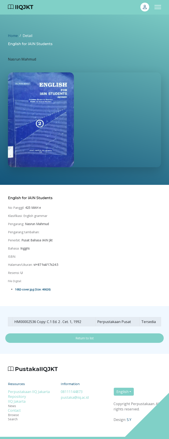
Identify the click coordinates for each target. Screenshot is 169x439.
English (122, 391)
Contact (14, 410)
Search (13, 419)
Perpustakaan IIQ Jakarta (29, 391)
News (12, 406)
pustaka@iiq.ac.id (75, 397)
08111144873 (72, 391)
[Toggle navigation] (157, 7)
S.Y (129, 419)
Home (13, 35)
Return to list (84, 338)
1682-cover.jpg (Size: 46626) (32, 289)
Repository (17, 396)
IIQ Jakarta (17, 401)
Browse (13, 415)
